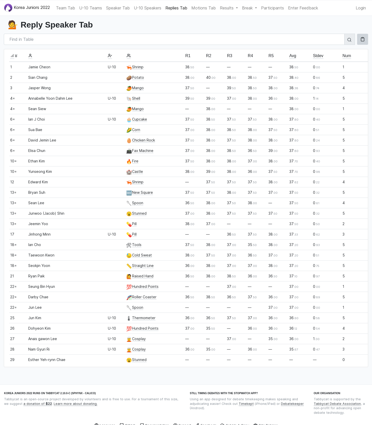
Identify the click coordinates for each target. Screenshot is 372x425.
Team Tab (65, 7)
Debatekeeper (292, 404)
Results (227, 7)
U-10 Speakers (147, 7)
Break (248, 7)
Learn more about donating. (75, 404)
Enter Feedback (303, 7)
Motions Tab (203, 7)
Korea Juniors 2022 (27, 8)
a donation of (37, 404)
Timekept (246, 404)
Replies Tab (176, 7)
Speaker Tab (118, 7)
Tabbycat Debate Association (337, 404)
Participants (272, 7)
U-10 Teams (90, 7)
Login (361, 7)
